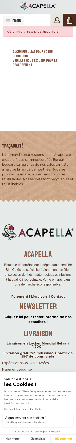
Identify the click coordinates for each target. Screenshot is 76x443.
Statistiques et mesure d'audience (26, 422)
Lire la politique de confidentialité (22, 409)
